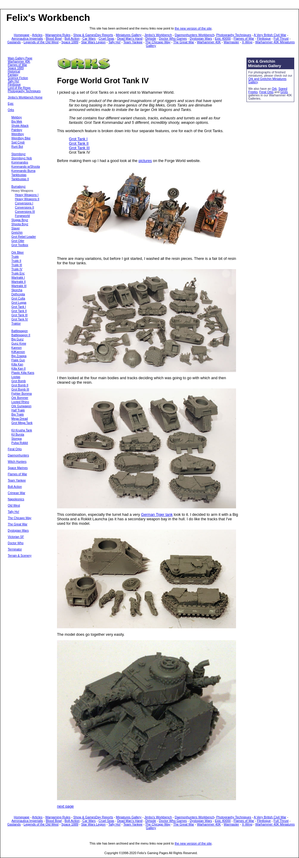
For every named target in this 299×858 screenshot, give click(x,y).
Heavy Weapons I (26, 195)
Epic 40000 (223, 38)
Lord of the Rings (19, 87)
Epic (10, 103)
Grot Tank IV (19, 319)
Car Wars (89, 38)
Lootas (15, 377)
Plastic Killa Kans (22, 372)
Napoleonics (16, 499)
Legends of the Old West (41, 42)
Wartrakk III (19, 286)
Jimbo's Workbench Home (25, 97)
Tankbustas (19, 175)
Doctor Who (16, 543)
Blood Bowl (53, 38)
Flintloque (264, 38)
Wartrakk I (18, 277)
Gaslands (14, 42)
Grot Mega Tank (22, 423)
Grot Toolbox (19, 245)
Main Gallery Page (20, 58)
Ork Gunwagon (21, 406)
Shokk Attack (20, 125)
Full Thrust (281, 38)
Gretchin (17, 232)
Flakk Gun (18, 360)
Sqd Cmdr (18, 142)
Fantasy (13, 74)
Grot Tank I (18, 306)
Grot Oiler (17, 241)
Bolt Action (71, 38)
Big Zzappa (19, 356)
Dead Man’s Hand (129, 38)
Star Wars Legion (93, 42)
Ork (274, 88)
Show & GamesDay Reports (93, 35)
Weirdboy (17, 134)
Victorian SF (16, 536)
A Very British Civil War (270, 35)
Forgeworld (22, 215)
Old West (14, 505)
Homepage (21, 35)
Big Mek (16, 121)
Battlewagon (19, 331)
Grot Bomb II (19, 385)
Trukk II (16, 261)
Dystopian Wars (201, 38)
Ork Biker (17, 252)
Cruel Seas (106, 38)
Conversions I (24, 203)
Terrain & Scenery (19, 555)
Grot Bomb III (20, 389)
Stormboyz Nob (21, 158)
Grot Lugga (18, 302)
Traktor (16, 323)
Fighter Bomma (21, 393)
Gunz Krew (18, 343)
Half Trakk (18, 410)
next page (65, 806)
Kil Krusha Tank (21, 430)
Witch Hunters (17, 461)
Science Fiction (18, 78)
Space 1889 (69, 42)
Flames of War (244, 38)
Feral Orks (15, 449)
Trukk (15, 256)
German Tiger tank (157, 514)
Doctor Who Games (173, 38)
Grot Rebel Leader (23, 236)
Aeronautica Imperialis (27, 38)
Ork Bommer (19, 397)
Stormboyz (18, 154)
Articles (37, 35)
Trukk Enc (18, 273)
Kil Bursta (17, 434)
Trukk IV (16, 269)
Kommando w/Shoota (25, 166)
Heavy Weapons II (27, 199)
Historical (14, 71)
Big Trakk (17, 414)
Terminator (15, 549)
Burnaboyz (18, 186)
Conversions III (25, 211)
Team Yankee (132, 42)
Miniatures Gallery (128, 35)
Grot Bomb (18, 381)
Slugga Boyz (19, 220)
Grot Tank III (19, 315)
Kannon (16, 347)
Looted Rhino (20, 402)
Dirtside (150, 38)
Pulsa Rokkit (19, 443)
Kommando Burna (23, 170)
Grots (284, 92)
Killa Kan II (18, 368)
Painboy (16, 130)
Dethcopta (18, 294)
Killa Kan (17, 364)
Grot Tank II (19, 311)
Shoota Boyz (19, 224)
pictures (145, 160)
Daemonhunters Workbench (195, 35)
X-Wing (247, 42)
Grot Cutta (18, 298)
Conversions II (24, 207)
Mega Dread (19, 418)
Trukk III (16, 265)
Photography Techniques (233, 35)
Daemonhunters (18, 455)
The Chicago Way (157, 42)
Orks (11, 110)
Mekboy (16, 117)
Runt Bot (17, 146)
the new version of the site (193, 28)
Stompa (16, 438)
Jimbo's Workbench (158, 35)
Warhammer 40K (209, 42)
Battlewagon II (20, 335)
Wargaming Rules (57, 35)
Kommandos (19, 162)
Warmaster (231, 42)
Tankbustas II (20, 179)
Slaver (15, 228)
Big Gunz (17, 339)
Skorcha (16, 290)
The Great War (183, 42)
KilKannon (18, 352)
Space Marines (18, 468)
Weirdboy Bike (20, 138)
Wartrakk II (18, 281)
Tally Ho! (114, 42)
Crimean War (16, 493)
